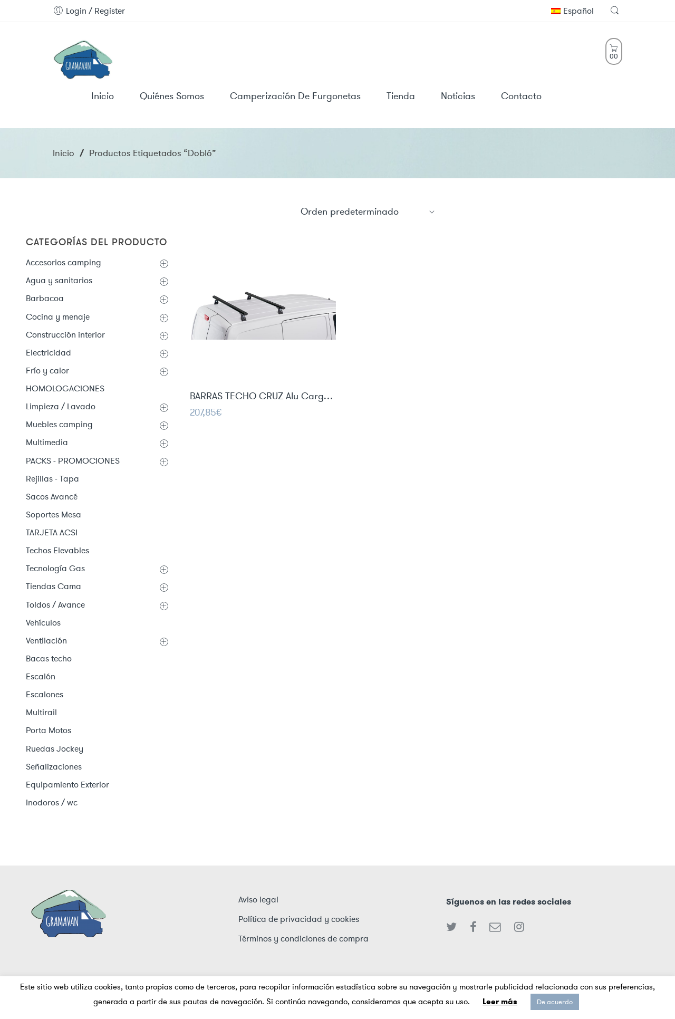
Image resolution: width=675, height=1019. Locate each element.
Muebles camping (59, 424)
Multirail (41, 712)
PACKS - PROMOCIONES (73, 461)
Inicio (63, 153)
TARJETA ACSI (52, 532)
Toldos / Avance (55, 605)
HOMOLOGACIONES (65, 388)
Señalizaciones (54, 767)
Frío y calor (47, 371)
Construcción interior (65, 335)
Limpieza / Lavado (60, 406)
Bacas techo (49, 658)
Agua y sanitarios (59, 280)
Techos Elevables (57, 550)
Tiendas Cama (53, 586)
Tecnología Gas (55, 568)
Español (572, 11)
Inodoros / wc (52, 802)
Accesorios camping (63, 262)
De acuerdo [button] (555, 1002)
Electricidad (48, 353)
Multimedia (47, 442)
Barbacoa (45, 298)
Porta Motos (48, 730)
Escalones (44, 694)
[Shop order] (368, 211)
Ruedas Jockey (54, 749)
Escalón (40, 676)
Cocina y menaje (58, 317)
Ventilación (46, 641)
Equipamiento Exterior (67, 785)
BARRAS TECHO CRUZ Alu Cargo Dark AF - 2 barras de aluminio (263, 397)
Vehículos (43, 623)
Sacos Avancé (52, 497)
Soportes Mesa (53, 515)
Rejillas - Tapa (52, 479)
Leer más (500, 1001)
